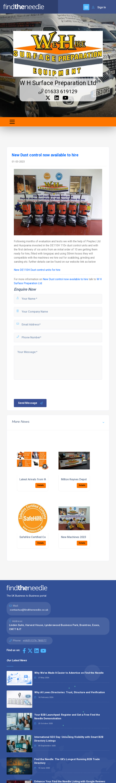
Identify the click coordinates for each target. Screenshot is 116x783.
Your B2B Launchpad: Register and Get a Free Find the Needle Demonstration (67, 716)
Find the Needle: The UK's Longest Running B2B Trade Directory (67, 761)
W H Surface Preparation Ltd (58, 83)
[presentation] (39, 389)
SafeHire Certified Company (36, 537)
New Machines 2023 (73, 537)
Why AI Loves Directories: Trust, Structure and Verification (69, 692)
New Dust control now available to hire (65, 279)
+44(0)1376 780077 (35, 640)
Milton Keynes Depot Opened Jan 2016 (85, 479)
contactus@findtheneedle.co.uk (29, 609)
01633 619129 (57, 91)
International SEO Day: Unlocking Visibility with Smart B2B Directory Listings (68, 738)
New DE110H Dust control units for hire (37, 269)
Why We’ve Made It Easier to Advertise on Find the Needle (69, 672)
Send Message (30, 403)
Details (40, 485)
